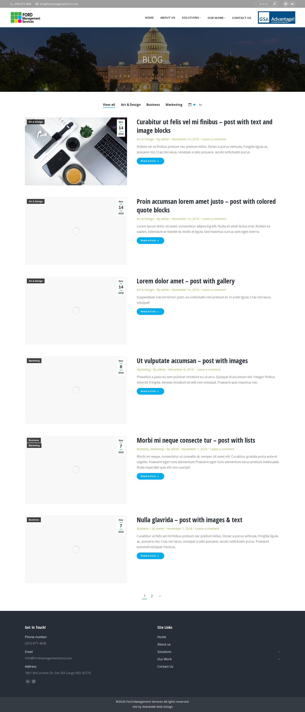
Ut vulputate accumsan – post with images (192, 360)
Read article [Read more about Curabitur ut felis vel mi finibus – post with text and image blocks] (150, 161)
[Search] (267, 4)
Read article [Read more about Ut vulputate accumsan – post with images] (150, 391)
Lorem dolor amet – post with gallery (186, 280)
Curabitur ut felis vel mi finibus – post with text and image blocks (205, 126)
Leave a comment (214, 139)
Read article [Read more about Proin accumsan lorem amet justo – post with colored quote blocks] (150, 240)
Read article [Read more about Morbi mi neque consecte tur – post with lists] (150, 476)
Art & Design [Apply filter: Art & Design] (131, 104)
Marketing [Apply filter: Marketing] (174, 104)
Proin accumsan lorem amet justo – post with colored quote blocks (206, 205)
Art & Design (36, 122)
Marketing (34, 360)
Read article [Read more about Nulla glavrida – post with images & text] (150, 555)
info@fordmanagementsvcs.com (56, 4)
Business (34, 440)
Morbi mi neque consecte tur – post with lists (196, 440)
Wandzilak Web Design (157, 706)
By (163, 139)
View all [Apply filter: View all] (109, 104)
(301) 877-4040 (20, 4)
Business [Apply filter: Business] (153, 104)
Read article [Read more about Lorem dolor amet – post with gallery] (150, 311)
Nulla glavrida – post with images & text (189, 519)
